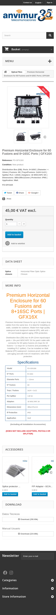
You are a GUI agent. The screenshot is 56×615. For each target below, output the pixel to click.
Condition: (7, 164)
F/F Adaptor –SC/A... (42, 486)
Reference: (7, 160)
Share (20, 193)
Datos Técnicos (11, 514)
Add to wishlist (18, 243)
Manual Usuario (11, 528)
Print (9, 199)
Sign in (49, 2)
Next (44, 136)
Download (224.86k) (28, 534)
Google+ (33, 193)
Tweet (8, 193)
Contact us (27, 2)
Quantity (9, 219)
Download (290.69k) (28, 519)
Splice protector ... (11, 486)
